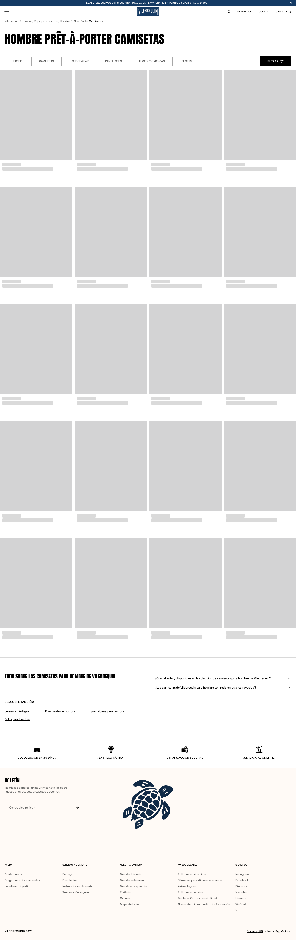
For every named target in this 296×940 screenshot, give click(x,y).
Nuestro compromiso (134, 886)
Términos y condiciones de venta (200, 880)
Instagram (242, 874)
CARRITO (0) (283, 11)
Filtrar (275, 61)
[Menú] (7, 11)
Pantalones (113, 61)
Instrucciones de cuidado (79, 886)
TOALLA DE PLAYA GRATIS (148, 2)
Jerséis (17, 61)
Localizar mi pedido (18, 886)
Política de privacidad (192, 874)
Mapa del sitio (129, 904)
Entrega (67, 874)
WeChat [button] (240, 904)
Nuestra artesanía (132, 880)
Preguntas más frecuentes (22, 880)
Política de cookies (190, 892)
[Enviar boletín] (77, 807)
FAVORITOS (244, 11)
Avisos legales (187, 886)
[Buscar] (229, 11)
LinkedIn (241, 898)
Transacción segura (75, 892)
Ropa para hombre (46, 21)
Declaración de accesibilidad (197, 898)
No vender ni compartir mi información (204, 904)
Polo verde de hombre (60, 711)
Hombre (27, 21)
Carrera (125, 898)
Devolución (69, 880)
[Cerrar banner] (291, 3)
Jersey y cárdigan (152, 61)
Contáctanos (13, 874)
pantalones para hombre (107, 711)
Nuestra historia (130, 874)
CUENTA (264, 11)
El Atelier (126, 892)
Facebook (242, 880)
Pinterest (241, 886)
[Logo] (148, 11)
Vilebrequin (12, 21)
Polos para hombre (17, 719)
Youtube (241, 892)
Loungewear (80, 61)
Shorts (187, 61)
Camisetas (46, 61)
